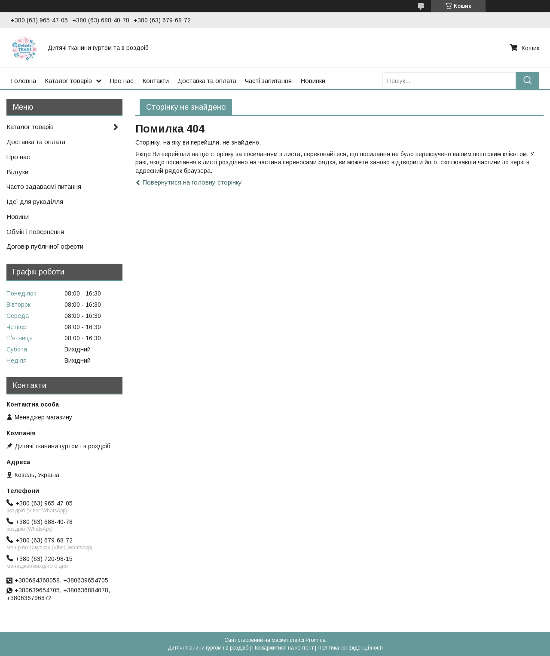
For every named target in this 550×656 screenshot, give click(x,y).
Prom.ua (316, 640)
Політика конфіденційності (350, 648)
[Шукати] (527, 80)
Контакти (155, 80)
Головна (23, 80)
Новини (17, 216)
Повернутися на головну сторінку (192, 182)
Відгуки (17, 172)
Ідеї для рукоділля (34, 201)
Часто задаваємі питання (43, 186)
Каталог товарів (68, 80)
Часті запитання (268, 80)
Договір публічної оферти (44, 246)
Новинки (312, 80)
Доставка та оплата (206, 80)
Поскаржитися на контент (283, 648)
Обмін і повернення (35, 231)
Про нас (122, 80)
